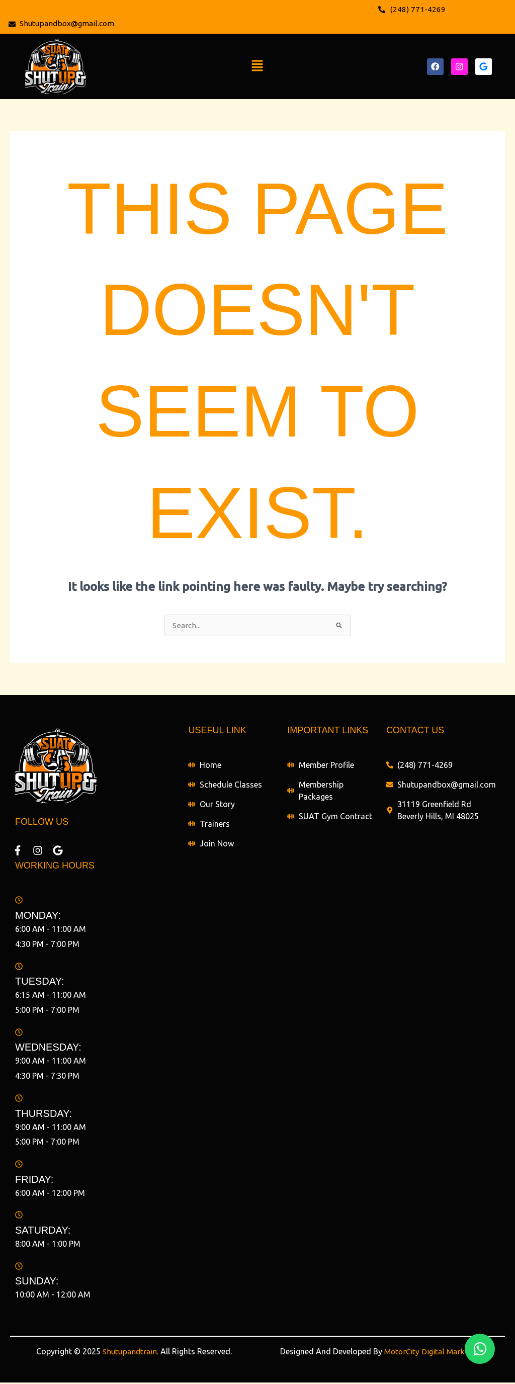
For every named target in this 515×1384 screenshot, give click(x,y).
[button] (257, 67)
